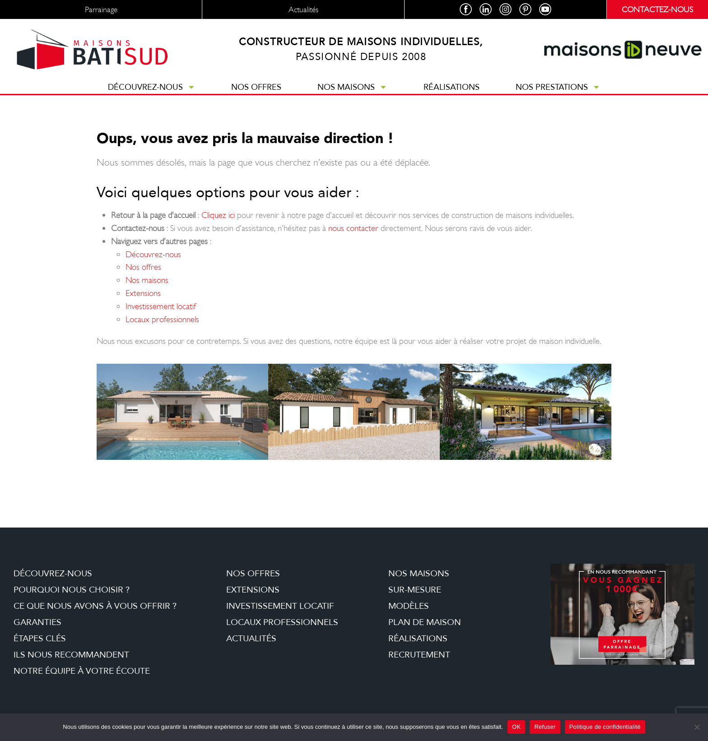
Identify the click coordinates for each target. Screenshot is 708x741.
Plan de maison (424, 622)
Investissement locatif (161, 306)
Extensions (143, 293)
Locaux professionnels (162, 319)
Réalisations (452, 87)
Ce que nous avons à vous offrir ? (95, 606)
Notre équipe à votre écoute (82, 671)
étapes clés (40, 638)
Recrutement (419, 655)
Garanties (37, 622)
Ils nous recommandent (71, 655)
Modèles (408, 606)
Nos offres (256, 87)
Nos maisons (352, 87)
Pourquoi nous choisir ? (72, 590)
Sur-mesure (414, 590)
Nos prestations (558, 87)
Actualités (251, 638)
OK (516, 726)
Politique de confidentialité (605, 726)
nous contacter (353, 228)
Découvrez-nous (152, 87)
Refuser (544, 726)
